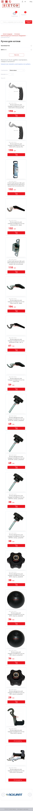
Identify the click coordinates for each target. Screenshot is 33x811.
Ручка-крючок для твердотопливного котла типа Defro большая (16, 771)
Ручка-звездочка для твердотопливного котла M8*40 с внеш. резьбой (16, 497)
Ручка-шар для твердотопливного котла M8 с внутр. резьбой (16, 653)
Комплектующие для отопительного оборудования (13, 35)
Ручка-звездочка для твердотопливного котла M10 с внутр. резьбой (16, 575)
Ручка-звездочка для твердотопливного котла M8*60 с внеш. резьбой (16, 536)
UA (25, 1)
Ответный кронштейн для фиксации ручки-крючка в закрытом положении (15, 262)
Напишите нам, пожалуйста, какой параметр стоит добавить (16, 64)
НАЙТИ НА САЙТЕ (28, 22)
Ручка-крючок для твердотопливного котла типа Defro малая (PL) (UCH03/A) (16, 145)
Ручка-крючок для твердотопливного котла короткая (16, 380)
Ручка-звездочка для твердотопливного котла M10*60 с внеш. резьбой (16, 458)
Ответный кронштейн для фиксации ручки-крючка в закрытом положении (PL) (15, 184)
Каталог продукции (7, 34)
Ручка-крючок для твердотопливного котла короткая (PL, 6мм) (16, 302)
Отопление (17, 34)
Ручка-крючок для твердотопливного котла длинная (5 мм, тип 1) (16, 341)
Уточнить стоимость (17, 741)
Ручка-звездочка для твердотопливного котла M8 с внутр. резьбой (16, 692)
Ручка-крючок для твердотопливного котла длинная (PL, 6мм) (16, 223)
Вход (31, 1)
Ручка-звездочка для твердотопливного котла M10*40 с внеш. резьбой (16, 419)
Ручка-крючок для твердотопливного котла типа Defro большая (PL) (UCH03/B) (16, 106)
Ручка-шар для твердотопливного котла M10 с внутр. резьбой (16, 614)
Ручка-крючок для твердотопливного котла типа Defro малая (16, 732)
